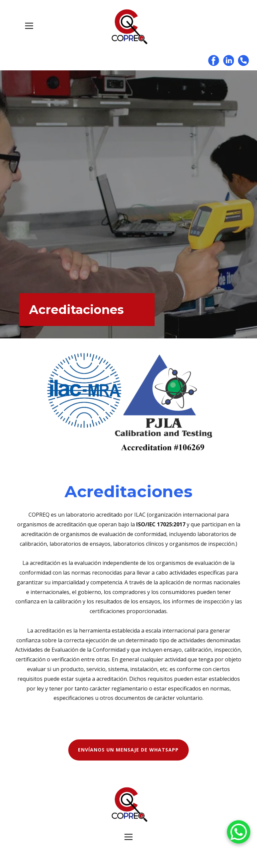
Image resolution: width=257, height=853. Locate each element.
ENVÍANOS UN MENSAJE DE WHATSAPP (128, 749)
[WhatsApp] (238, 833)
